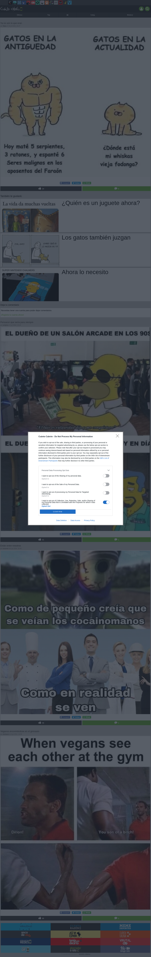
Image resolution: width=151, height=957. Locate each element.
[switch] (106, 475)
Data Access (75, 520)
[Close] (118, 436)
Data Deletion (61, 520)
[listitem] (75, 470)
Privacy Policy (89, 520)
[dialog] (75, 478)
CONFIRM (57, 512)
